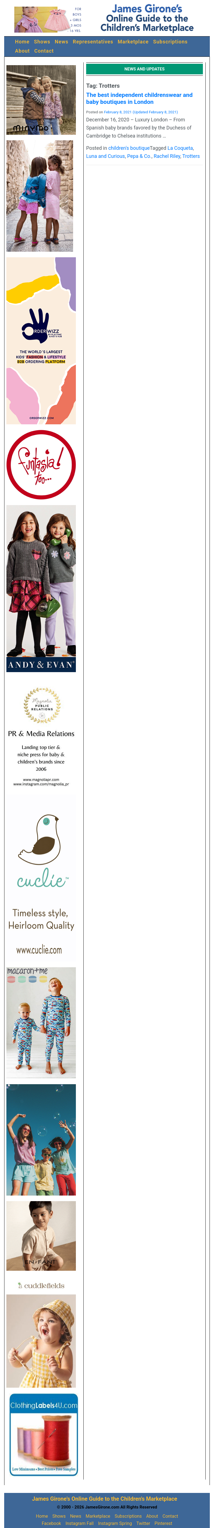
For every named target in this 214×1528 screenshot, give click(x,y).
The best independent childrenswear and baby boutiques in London (139, 98)
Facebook (51, 1523)
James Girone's (51, 1498)
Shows (42, 42)
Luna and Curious (105, 156)
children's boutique (129, 148)
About (22, 51)
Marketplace (133, 42)
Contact (44, 51)
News (61, 42)
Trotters (191, 156)
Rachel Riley (167, 156)
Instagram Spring (115, 1523)
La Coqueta (180, 148)
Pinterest (163, 1523)
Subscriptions (170, 42)
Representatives (93, 42)
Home (22, 42)
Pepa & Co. (139, 156)
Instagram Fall (80, 1523)
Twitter (143, 1523)
